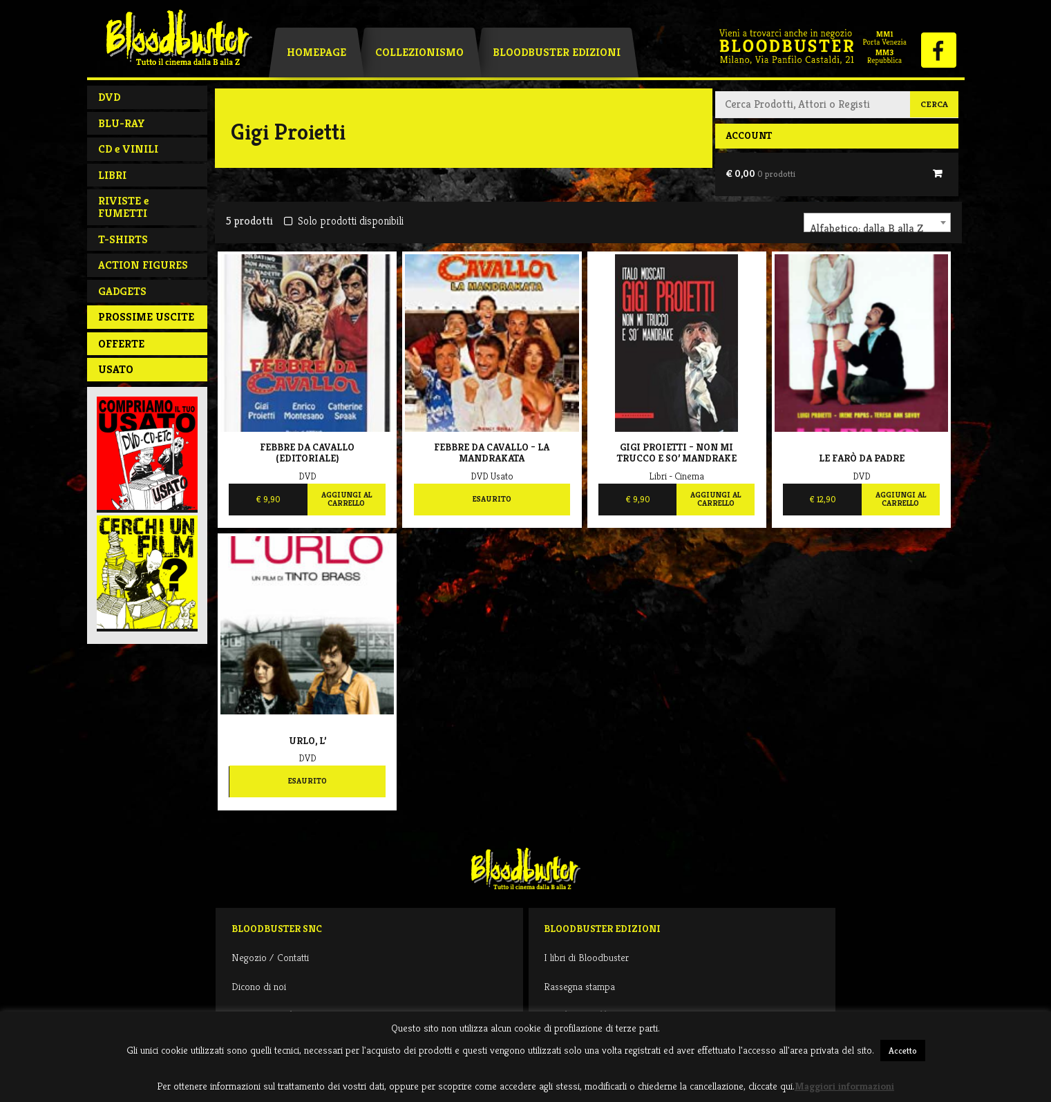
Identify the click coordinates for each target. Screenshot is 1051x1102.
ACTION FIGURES (143, 265)
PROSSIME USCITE (146, 317)
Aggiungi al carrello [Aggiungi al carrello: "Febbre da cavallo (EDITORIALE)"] (346, 499)
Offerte (121, 343)
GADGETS (122, 291)
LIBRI (112, 175)
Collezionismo (419, 52)
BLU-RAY (121, 123)
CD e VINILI (128, 149)
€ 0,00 (760, 173)
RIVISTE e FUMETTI (123, 206)
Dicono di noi (258, 986)
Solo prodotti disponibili (344, 220)
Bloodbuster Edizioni (557, 52)
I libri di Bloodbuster (586, 957)
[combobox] (877, 222)
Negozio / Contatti (270, 957)
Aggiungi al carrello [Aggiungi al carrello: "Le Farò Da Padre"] (900, 499)
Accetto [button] (903, 1050)
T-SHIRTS (123, 239)
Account (749, 135)
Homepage (316, 52)
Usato (115, 369)
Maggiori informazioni (844, 1085)
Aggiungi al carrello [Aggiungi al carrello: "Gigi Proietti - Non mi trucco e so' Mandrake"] (715, 499)
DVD (109, 97)
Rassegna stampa (579, 986)
